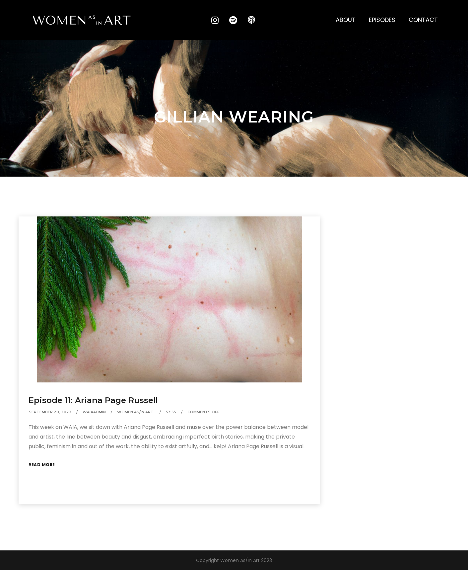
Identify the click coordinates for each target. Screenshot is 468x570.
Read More (42, 464)
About (346, 20)
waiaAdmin (94, 412)
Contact (423, 20)
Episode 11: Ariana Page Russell (93, 400)
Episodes (382, 20)
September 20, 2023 (50, 412)
